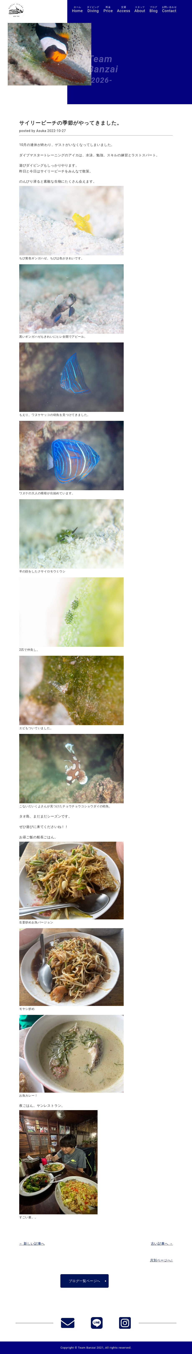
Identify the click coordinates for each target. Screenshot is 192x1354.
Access (123, 9)
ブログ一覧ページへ (84, 1281)
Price (108, 9)
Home (77, 9)
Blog (154, 9)
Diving (93, 9)
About (140, 9)
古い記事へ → (162, 1244)
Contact (169, 9)
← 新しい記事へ (32, 1244)
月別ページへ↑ (161, 1260)
